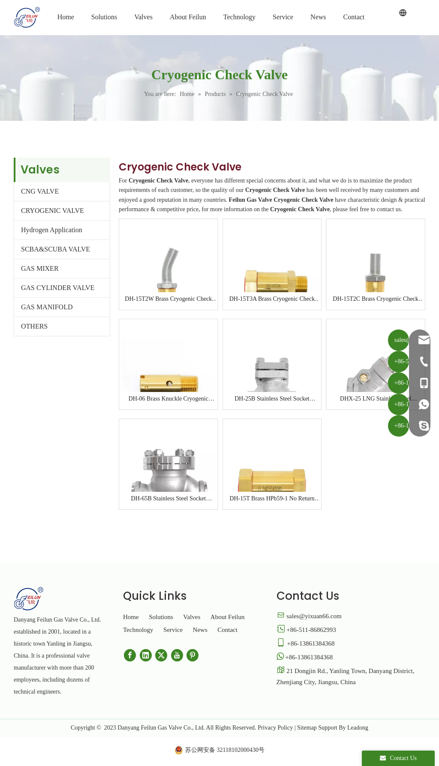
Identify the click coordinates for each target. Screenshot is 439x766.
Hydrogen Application (51, 229)
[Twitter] (161, 655)
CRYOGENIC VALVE (52, 210)
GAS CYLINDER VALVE (57, 287)
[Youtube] (177, 655)
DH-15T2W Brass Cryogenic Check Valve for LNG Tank (168, 299)
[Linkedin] (146, 655)
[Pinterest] (192, 655)
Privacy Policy (275, 727)
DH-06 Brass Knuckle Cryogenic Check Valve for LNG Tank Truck (168, 399)
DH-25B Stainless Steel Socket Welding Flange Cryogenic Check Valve (272, 399)
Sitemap (307, 727)
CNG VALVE (40, 191)
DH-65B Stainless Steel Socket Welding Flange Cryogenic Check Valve (168, 499)
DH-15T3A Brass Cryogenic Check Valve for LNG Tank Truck (272, 299)
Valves (191, 616)
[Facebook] (130, 655)
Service (173, 629)
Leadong (357, 727)
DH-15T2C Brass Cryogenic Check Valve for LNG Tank (375, 299)
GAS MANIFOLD (46, 307)
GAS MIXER (40, 268)
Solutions (161, 616)
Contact (227, 629)
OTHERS (34, 326)
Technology (138, 629)
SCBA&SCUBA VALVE (55, 249)
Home (131, 616)
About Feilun (227, 616)
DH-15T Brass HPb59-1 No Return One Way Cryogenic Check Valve (271, 499)
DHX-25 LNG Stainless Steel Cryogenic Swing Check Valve (375, 399)
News (200, 629)
